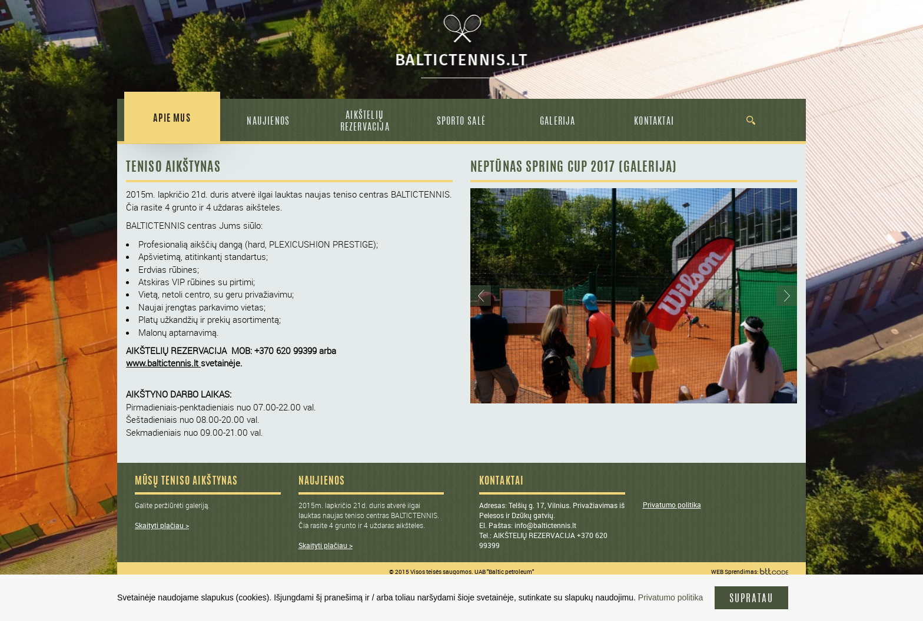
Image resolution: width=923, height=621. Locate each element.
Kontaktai (654, 121)
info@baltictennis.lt (545, 525)
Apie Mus (172, 118)
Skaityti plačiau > (162, 525)
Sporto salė (461, 121)
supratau (751, 599)
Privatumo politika (672, 504)
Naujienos (268, 121)
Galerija (558, 121)
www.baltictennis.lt (162, 363)
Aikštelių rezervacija (365, 121)
